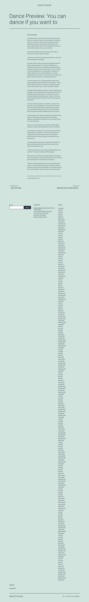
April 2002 (60, 494)
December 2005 (61, 409)
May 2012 (60, 260)
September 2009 (62, 322)
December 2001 (61, 502)
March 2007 (61, 380)
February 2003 (61, 475)
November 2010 (61, 295)
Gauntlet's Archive (44, 5)
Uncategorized (12, 588)
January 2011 (61, 291)
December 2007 (61, 363)
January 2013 (61, 245)
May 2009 (60, 330)
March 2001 (61, 519)
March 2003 (61, 473)
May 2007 (60, 376)
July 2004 (60, 442)
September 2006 (62, 392)
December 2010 (61, 293)
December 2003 (61, 456)
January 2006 (61, 407)
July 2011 (60, 279)
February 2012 (61, 266)
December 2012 (61, 247)
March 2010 (61, 310)
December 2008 (61, 339)
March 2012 (61, 264)
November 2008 (61, 341)
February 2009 (61, 336)
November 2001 (61, 504)
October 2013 (61, 227)
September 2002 (62, 485)
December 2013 (61, 223)
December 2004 (61, 432)
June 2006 (60, 397)
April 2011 (60, 285)
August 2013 (61, 231)
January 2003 (61, 477)
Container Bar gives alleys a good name (43, 211)
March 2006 (61, 403)
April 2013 (60, 239)
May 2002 (60, 492)
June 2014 (60, 212)
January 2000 (61, 547)
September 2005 (62, 415)
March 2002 (61, 496)
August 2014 (61, 208)
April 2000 (60, 541)
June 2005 (60, 421)
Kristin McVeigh (33, 34)
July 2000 (60, 535)
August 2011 (61, 277)
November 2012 (61, 248)
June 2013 (60, 235)
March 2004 (61, 450)
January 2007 (61, 384)
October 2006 (61, 390)
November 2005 (61, 411)
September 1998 (62, 578)
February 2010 (61, 312)
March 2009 (61, 334)
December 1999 (61, 548)
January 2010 (61, 314)
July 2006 (60, 396)
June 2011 (60, 281)
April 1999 (60, 564)
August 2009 (61, 324)
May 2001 (60, 516)
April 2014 (60, 216)
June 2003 (60, 467)
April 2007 (60, 378)
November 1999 (61, 550)
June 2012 (60, 258)
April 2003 (60, 471)
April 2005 (60, 425)
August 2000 (61, 533)
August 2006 (61, 394)
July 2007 (60, 372)
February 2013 (61, 243)
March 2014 (61, 217)
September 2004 (62, 438)
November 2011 (61, 272)
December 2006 (61, 386)
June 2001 (60, 514)
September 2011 (62, 276)
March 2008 (61, 357)
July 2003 (60, 465)
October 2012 (61, 250)
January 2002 (61, 500)
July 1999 (60, 558)
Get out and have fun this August (41, 213)
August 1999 (61, 556)
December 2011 (61, 270)
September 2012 (62, 252)
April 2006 (60, 401)
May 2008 (60, 353)
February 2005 (61, 428)
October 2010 (61, 297)
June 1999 (60, 560)
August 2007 (61, 370)
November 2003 (61, 457)
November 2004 (61, 434)
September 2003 (62, 461)
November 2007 (61, 365)
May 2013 (60, 237)
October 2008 (61, 343)
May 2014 (60, 214)
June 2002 (60, 490)
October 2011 (61, 274)
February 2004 (61, 452)
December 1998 (61, 572)
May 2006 (60, 399)
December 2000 (61, 525)
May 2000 (60, 539)
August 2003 (61, 463)
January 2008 (61, 361)
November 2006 (61, 388)
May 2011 (60, 283)
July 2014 (60, 210)
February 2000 (61, 545)
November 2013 (61, 225)
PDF (63, 596)
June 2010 (60, 305)
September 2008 (62, 345)
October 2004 (61, 436)
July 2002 (60, 488)
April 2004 (60, 448)
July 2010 (60, 303)
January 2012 (61, 268)
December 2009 (61, 316)
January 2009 (61, 338)
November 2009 (61, 318)
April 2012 (60, 262)
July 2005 (60, 419)
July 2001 (60, 512)
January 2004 (61, 454)
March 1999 (61, 566)
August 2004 (61, 440)
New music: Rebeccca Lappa (40, 217)
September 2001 (62, 508)
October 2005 (61, 413)
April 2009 (60, 332)
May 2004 (60, 446)
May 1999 (60, 562)
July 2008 (60, 349)
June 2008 (60, 351)
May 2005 (60, 423)
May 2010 (60, 307)
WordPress (76, 596)
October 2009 (61, 320)
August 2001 (61, 510)
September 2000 (62, 531)
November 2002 (61, 481)
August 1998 (61, 579)
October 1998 (61, 576)
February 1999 (61, 568)
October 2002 (61, 483)
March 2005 (61, 427)
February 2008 (61, 359)
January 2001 (61, 523)
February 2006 (61, 405)
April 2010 (60, 308)
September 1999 (62, 554)
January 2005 (61, 430)
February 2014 (61, 219)
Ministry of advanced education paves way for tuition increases (44, 208)
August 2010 (61, 301)
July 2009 (60, 326)
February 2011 (61, 289)
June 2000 (60, 537)
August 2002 (61, 487)
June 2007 (60, 374)
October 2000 (61, 529)
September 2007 (62, 368)
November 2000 (61, 527)
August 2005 (61, 417)
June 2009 (60, 328)
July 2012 (60, 256)
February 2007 (61, 382)
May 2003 (60, 469)
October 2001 (61, 506)
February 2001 (61, 521)
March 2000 (61, 543)
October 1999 (61, 552)
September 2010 (62, 299)
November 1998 (61, 574)
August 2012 (61, 254)
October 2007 (61, 366)
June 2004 (60, 444)
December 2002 (61, 479)
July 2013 (60, 233)
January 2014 (61, 221)
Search (10, 205)
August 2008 (61, 347)
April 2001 (60, 517)
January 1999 (61, 570)
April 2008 (60, 355)
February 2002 (61, 498)
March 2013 (61, 241)
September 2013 (62, 229)
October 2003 (61, 459)
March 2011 (61, 287)
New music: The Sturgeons (40, 215)
